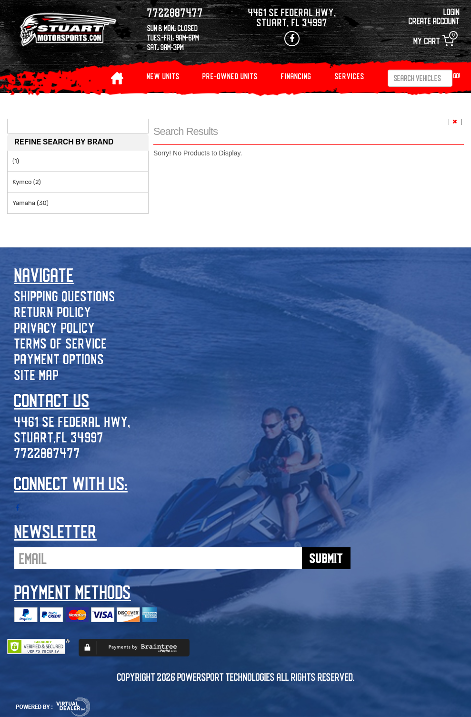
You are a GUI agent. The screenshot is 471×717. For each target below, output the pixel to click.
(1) (15, 160)
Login (451, 11)
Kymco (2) (26, 181)
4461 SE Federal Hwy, (72, 421)
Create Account (434, 20)
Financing (296, 76)
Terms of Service (60, 343)
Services (349, 76)
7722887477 (47, 453)
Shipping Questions (65, 296)
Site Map (36, 374)
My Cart (433, 41)
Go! (457, 75)
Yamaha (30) (30, 202)
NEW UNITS (163, 76)
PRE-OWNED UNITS (230, 76)
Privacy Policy (54, 327)
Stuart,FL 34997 (59, 437)
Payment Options (59, 359)
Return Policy (52, 311)
